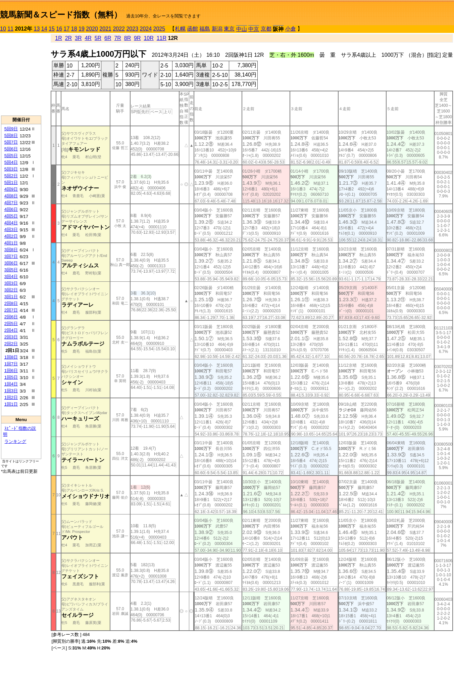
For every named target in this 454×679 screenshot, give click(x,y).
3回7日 (11, 256)
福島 (204, 29)
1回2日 (11, 397)
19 (82, 29)
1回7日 (11, 363)
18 (74, 29)
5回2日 (11, 175)
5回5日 (11, 155)
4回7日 (11, 202)
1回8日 (11, 357)
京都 (266, 29)
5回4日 (11, 162)
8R (127, 38)
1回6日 (11, 370)
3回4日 (11, 276)
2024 (146, 29)
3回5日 (11, 269)
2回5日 (11, 323)
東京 (229, 29)
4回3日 (11, 229)
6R (107, 38)
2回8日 (11, 303)
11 (10, 29)
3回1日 (11, 296)
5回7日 (11, 142)
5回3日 (11, 169)
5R (98, 38)
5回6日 (11, 148)
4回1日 (11, 242)
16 (59, 29)
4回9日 (11, 189)
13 (37, 29)
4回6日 (11, 209)
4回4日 (11, 222)
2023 (132, 29)
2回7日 (11, 310)
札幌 (180, 29)
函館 (192, 29)
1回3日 (11, 390)
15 (52, 29)
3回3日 (11, 283)
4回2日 (11, 236)
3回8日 (11, 249)
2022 (119, 29)
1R (58, 38)
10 (3, 29)
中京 (253, 29)
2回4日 (11, 330)
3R (78, 38)
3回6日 (11, 263)
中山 (241, 29)
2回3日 (11, 337)
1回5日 (11, 377)
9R (137, 38)
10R (148, 38)
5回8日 (11, 135)
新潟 (217, 29)
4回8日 (11, 195)
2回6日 (11, 316)
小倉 (290, 29)
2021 (105, 29)
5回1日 (11, 182)
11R (161, 38)
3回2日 (11, 289)
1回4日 (11, 384)
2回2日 (11, 343)
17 (67, 29)
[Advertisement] (21, 74)
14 (44, 29)
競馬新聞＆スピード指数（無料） (61, 14)
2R (68, 38)
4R (88, 38)
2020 (92, 29)
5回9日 (11, 128)
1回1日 (11, 404)
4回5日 (11, 216)
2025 (159, 29)
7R (117, 38)
